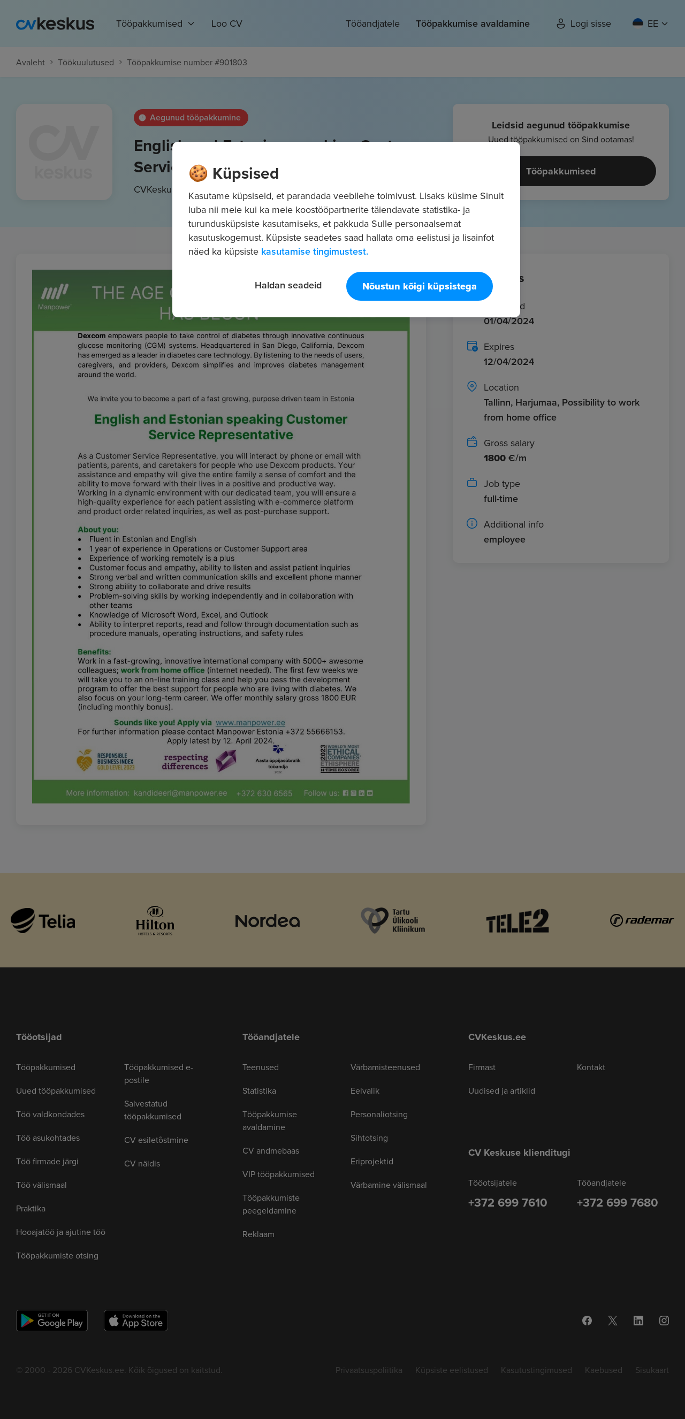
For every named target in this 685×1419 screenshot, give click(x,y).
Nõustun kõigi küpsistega (419, 286)
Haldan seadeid (288, 285)
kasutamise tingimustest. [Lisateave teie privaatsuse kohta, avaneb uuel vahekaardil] (314, 251)
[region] (346, 229)
